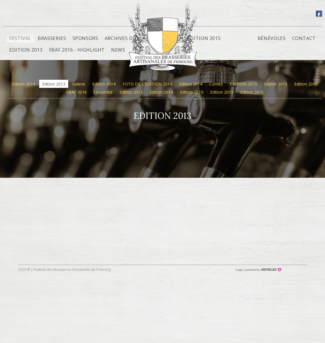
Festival (20, 38)
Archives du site (127, 38)
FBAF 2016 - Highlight (77, 50)
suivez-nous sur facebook (319, 13)
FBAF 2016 (76, 92)
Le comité (103, 92)
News (118, 50)
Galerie (78, 84)
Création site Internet (262, 270)
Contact (304, 38)
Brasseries (52, 38)
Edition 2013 (26, 50)
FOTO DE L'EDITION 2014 (147, 84)
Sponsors (85, 38)
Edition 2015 (204, 38)
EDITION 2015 (243, 84)
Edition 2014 (23, 84)
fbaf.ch (163, 43)
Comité (216, 84)
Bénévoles (272, 38)
